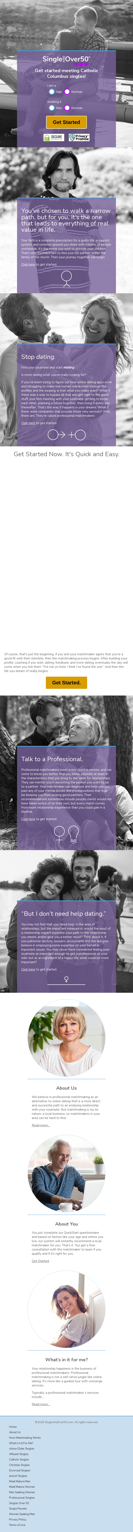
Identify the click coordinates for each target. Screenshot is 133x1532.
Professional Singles (22, 1498)
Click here (28, 264)
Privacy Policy (17, 1520)
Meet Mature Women (22, 1487)
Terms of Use (17, 1525)
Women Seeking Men (22, 1514)
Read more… (41, 1125)
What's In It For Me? (21, 1443)
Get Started (66, 122)
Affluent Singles (19, 1454)
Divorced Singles (19, 1470)
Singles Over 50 (19, 1503)
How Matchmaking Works (25, 1438)
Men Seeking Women (22, 1492)
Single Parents (18, 1509)
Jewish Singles (18, 1476)
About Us (15, 1432)
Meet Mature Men (19, 1481)
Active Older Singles (21, 1449)
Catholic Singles (19, 1460)
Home (13, 1427)
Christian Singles (19, 1465)
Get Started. (66, 682)
